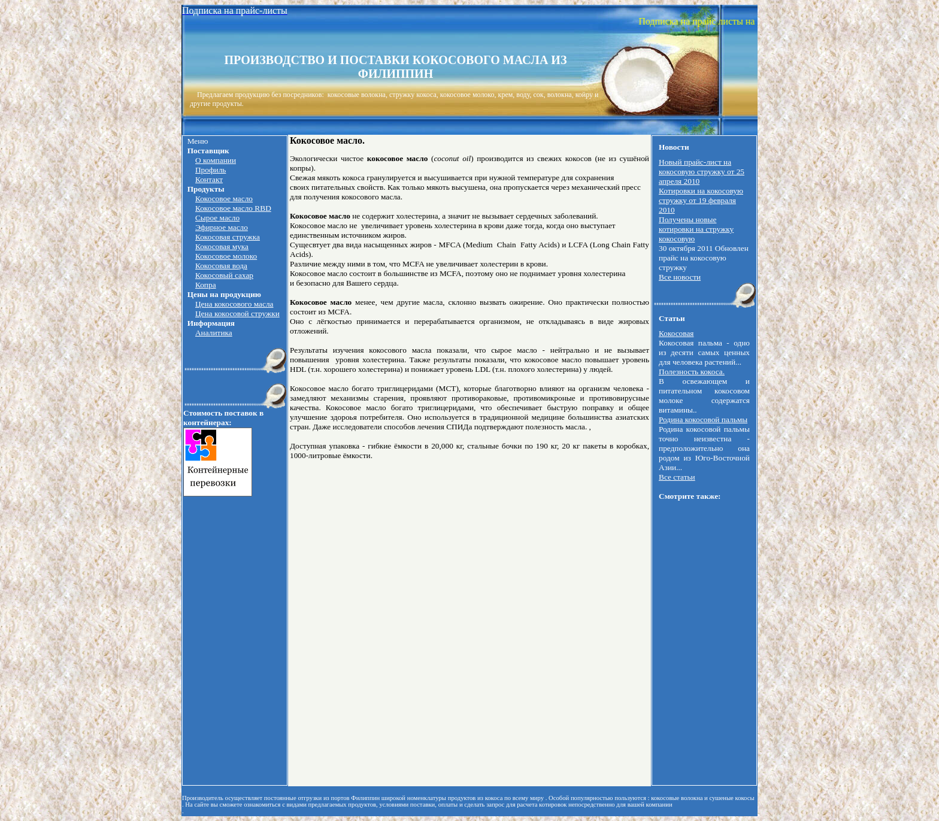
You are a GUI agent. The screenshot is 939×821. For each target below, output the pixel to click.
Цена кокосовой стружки (237, 313)
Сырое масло (217, 217)
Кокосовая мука (222, 246)
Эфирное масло (221, 227)
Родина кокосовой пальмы (703, 419)
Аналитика (213, 332)
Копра (205, 284)
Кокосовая (676, 333)
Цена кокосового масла (234, 303)
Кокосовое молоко (226, 256)
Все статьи (677, 476)
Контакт (209, 179)
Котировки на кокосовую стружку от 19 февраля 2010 (701, 200)
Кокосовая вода (221, 265)
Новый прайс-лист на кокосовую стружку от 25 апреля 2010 (701, 171)
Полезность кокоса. (692, 371)
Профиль (210, 169)
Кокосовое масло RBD (233, 208)
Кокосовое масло (224, 198)
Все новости (680, 276)
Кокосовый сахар (224, 275)
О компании (215, 160)
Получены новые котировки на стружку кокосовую (696, 229)
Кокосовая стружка (227, 236)
